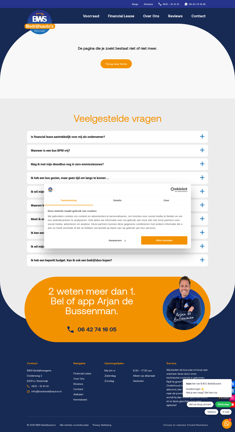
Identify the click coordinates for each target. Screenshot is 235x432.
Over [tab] (166, 200)
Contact (198, 16)
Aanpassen (117, 240)
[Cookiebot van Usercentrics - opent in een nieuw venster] (173, 189)
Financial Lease (121, 16)
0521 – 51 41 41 (171, 4)
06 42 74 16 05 (197, 4)
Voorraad (91, 16)
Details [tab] (117, 200)
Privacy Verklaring (102, 425)
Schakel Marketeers (197, 425)
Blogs (135, 4)
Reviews (148, 4)
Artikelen (78, 394)
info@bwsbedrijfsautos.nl (46, 391)
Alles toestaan (164, 240)
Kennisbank (80, 399)
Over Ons (151, 16)
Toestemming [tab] (69, 200)
